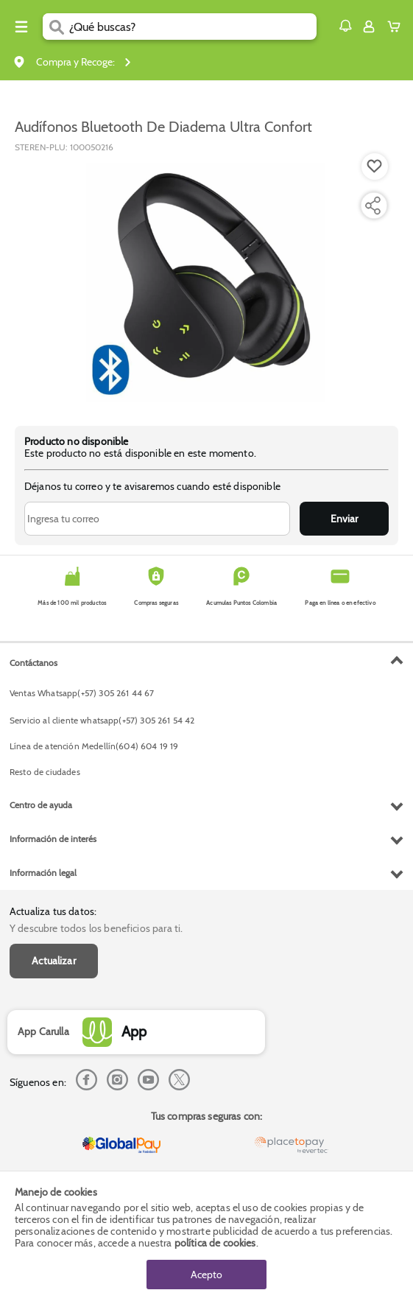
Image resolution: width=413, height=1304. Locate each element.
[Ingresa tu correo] (157, 519)
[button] (345, 26)
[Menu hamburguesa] (21, 26)
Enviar (344, 518)
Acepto (206, 1274)
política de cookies (215, 1242)
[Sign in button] (368, 26)
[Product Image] (205, 282)
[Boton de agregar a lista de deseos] (374, 166)
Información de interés (53, 838)
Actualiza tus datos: (53, 911)
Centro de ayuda (41, 804)
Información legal (43, 872)
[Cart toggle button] (397, 26)
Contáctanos (33, 662)
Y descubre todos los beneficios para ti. (96, 928)
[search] (193, 26)
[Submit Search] (56, 26)
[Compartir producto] (372, 205)
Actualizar (54, 960)
